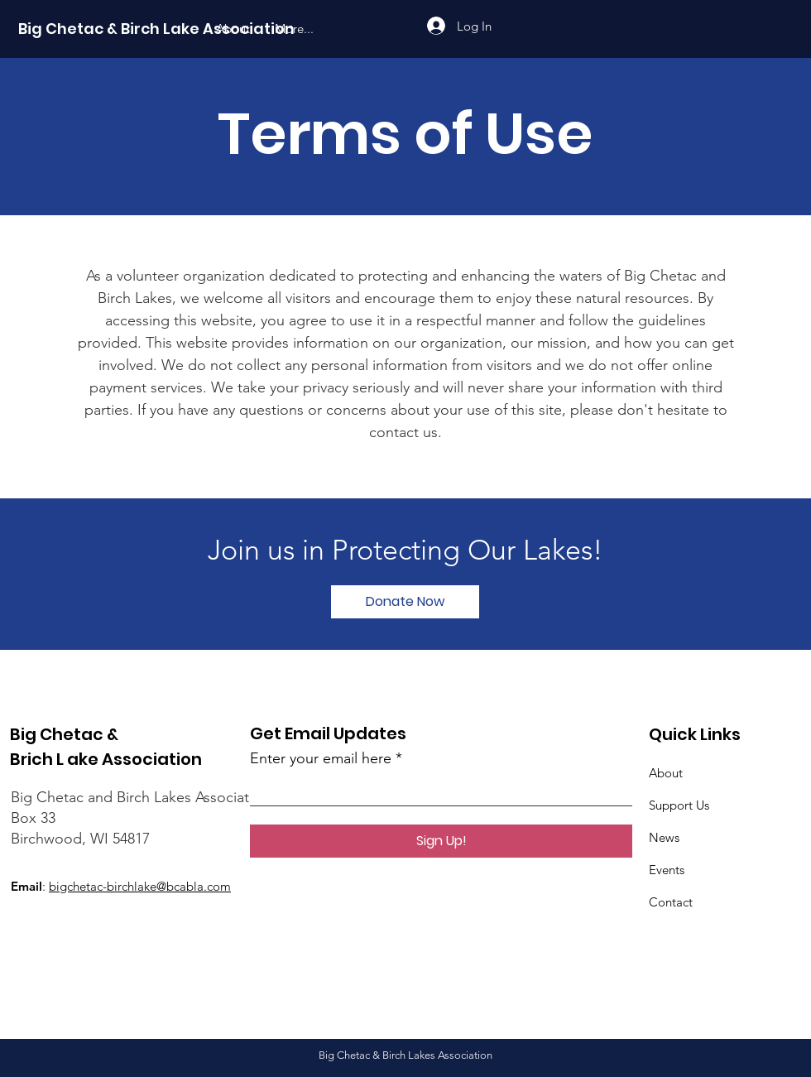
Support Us (679, 805)
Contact (671, 902)
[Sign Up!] (441, 841)
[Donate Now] (405, 601)
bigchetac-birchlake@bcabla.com (140, 886)
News (664, 837)
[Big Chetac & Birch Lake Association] (156, 29)
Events (666, 869)
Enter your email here (320, 758)
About (666, 773)
